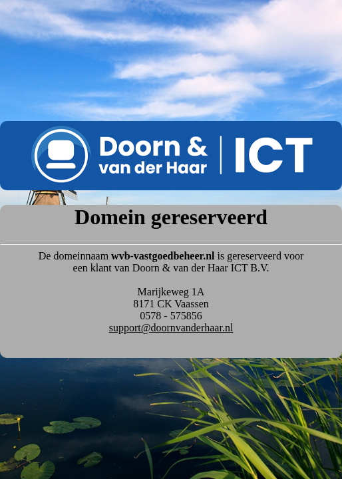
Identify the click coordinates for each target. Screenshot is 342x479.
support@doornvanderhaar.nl (171, 327)
